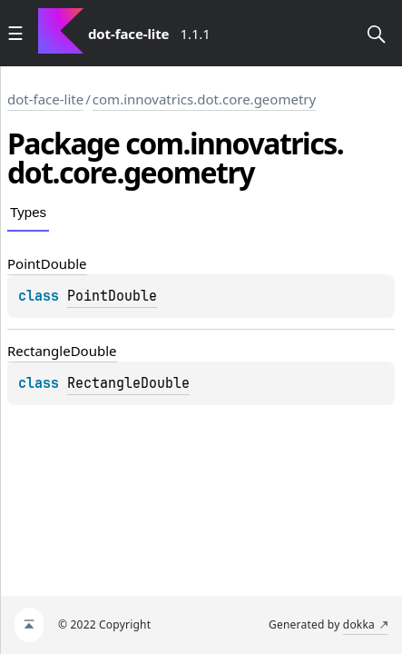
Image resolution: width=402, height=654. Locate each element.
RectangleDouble (128, 383)
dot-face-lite (45, 99)
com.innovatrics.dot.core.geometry (204, 99)
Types (28, 212)
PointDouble (112, 296)
